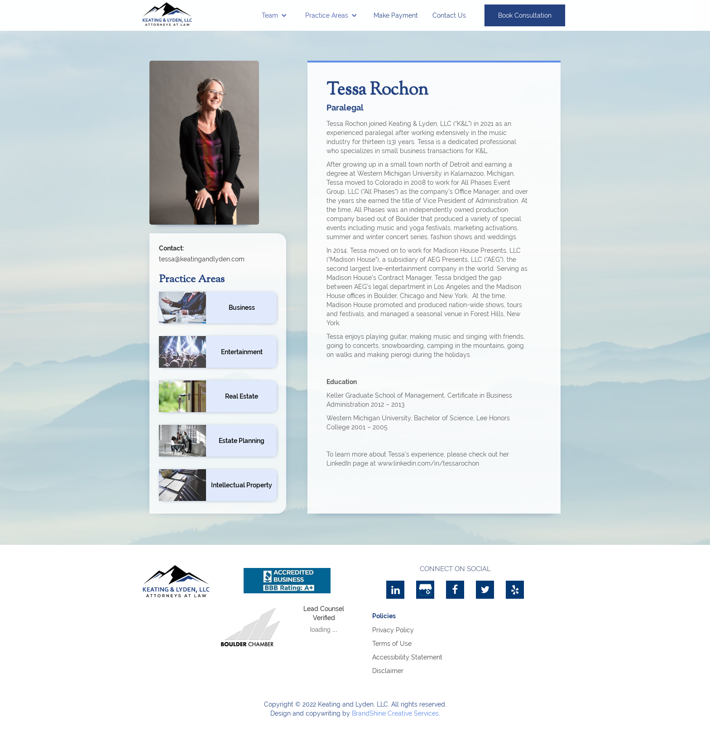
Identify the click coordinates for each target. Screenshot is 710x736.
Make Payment (396, 15)
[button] (274, 15)
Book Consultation (525, 15)
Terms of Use (392, 643)
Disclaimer (387, 670)
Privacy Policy (393, 630)
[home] (167, 14)
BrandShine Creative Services (395, 713)
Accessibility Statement (407, 657)
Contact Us (449, 15)
